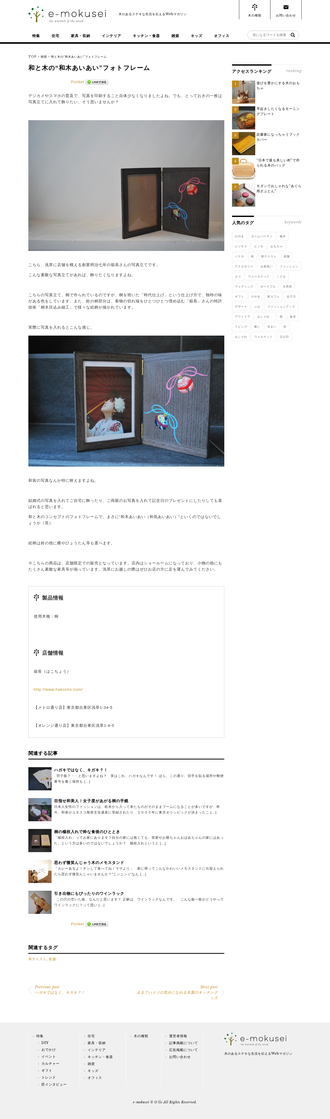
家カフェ (273, 296)
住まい (272, 326)
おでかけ (49, 1049)
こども (281, 276)
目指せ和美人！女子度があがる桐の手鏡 (91, 801)
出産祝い (266, 266)
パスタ (239, 256)
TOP (32, 56)
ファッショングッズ (281, 306)
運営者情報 (178, 1036)
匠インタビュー (54, 1084)
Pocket (77, 82)
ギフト (239, 296)
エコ (238, 276)
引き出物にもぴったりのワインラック (89, 893)
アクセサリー (244, 266)
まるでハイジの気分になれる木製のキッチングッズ (177, 992)
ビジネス (241, 246)
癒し (257, 326)
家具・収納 (80, 35)
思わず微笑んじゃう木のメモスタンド (89, 862)
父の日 (284, 336)
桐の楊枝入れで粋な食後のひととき (87, 831)
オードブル (268, 286)
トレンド (49, 1077)
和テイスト (37, 959)
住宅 (55, 35)
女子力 (291, 296)
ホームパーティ (262, 236)
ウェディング (244, 286)
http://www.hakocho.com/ (58, 689)
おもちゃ (276, 246)
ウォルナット (263, 336)
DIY (45, 1043)
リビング (241, 326)
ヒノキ (258, 246)
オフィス (221, 35)
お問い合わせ (286, 15)
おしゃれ (265, 316)
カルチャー (51, 1063)
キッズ (196, 35)
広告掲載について (183, 1050)
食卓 (293, 316)
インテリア (111, 35)
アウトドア (242, 316)
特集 (36, 35)
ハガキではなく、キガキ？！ (81, 770)
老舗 (52, 959)
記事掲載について (183, 1043)
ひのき (239, 236)
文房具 (287, 286)
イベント (49, 1056)
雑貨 (175, 35)
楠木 (283, 236)
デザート (241, 306)
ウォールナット (259, 276)
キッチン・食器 (146, 35)
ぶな (257, 306)
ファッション (289, 266)
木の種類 (254, 15)
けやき (255, 296)
